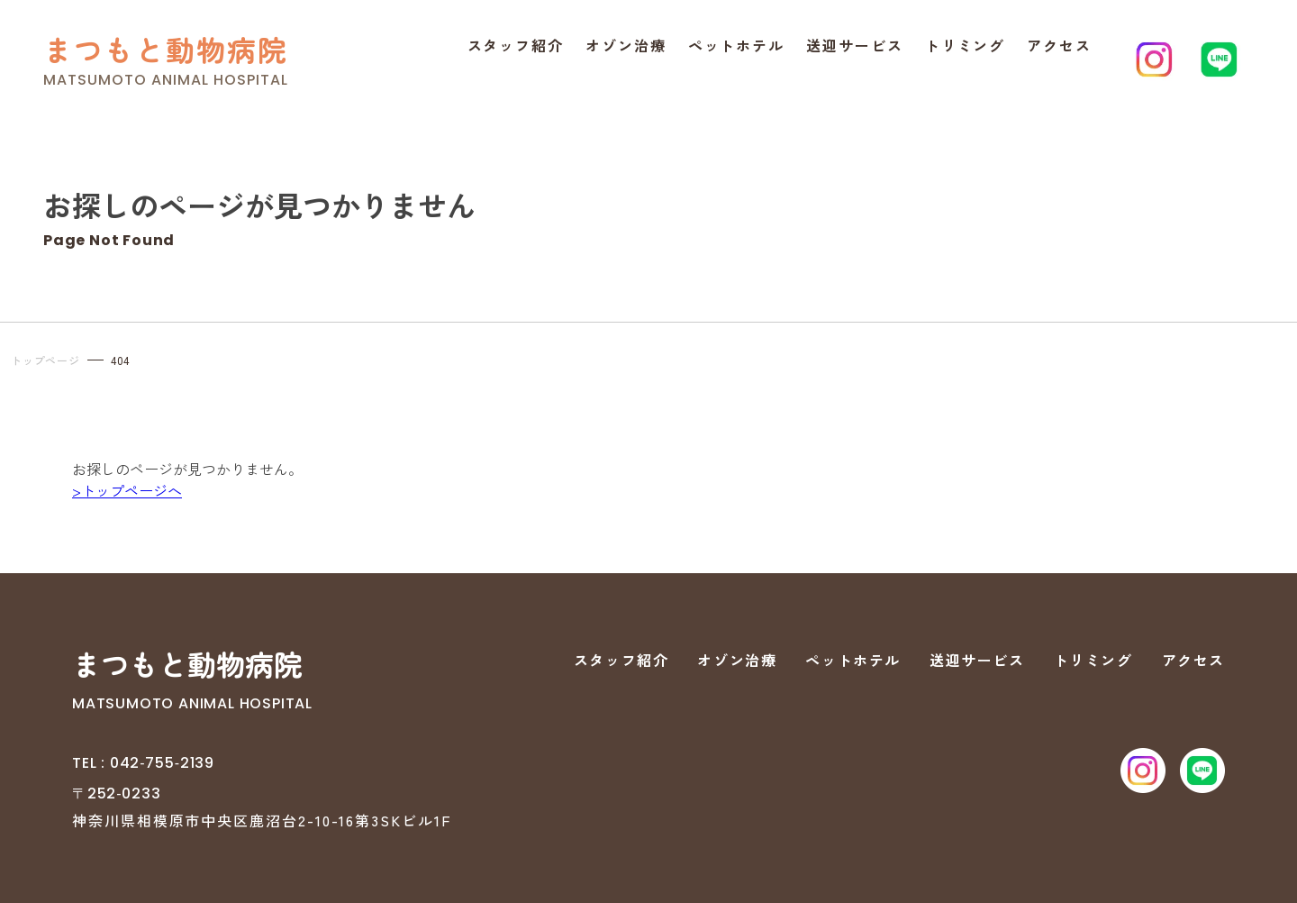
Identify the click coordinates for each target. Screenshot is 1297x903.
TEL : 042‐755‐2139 (143, 762)
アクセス (1059, 45)
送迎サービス (854, 45)
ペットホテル (736, 45)
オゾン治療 (626, 45)
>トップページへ (127, 490)
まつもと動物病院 (165, 49)
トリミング (965, 45)
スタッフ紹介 (516, 45)
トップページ (45, 360)
